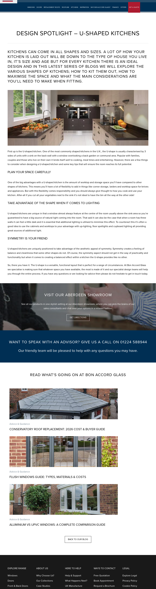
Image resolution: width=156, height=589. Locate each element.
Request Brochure (67, 4)
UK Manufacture (73, 502)
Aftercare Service (74, 512)
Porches (12, 528)
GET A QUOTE (134, 12)
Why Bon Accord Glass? (100, 12)
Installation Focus (74, 507)
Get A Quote (33, 4)
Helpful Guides (73, 523)
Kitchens (74, 12)
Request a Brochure (104, 502)
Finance (115, 12)
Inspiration (84, 12)
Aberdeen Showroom (86, 4)
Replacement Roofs (52, 12)
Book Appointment (49, 4)
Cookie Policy (129, 502)
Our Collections (44, 497)
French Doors (15, 517)
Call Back (99, 512)
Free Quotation (102, 492)
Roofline (65, 12)
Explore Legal (129, 492)
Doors (39, 12)
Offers (123, 12)
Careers (40, 523)
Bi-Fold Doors (15, 507)
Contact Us (99, 507)
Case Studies (43, 502)
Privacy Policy (129, 497)
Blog (38, 528)
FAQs (68, 528)
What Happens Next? (76, 497)
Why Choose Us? (45, 492)
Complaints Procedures (77, 533)
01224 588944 (139, 3)
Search (101, 4)
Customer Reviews (46, 512)
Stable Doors (14, 523)
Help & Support (73, 492)
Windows (31, 12)
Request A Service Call (106, 523)
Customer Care (102, 517)
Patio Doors (14, 512)
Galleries (41, 507)
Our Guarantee (73, 517)
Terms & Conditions (132, 507)
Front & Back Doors (18, 502)
